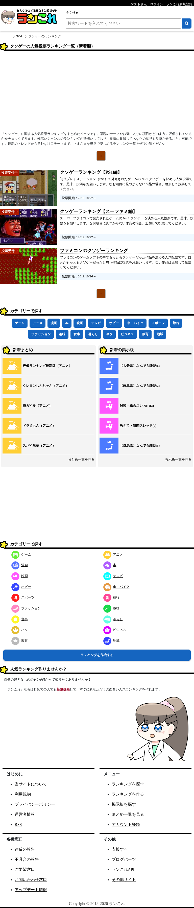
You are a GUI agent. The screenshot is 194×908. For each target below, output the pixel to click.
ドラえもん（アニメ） (39, 425)
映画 (80, 323)
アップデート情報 (31, 890)
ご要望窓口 (25, 869)
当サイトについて (31, 784)
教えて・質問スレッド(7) (138, 425)
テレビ (96, 323)
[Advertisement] (97, 92)
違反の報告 (25, 849)
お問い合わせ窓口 (31, 879)
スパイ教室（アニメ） (39, 445)
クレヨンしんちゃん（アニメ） (46, 386)
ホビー (114, 323)
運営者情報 (25, 814)
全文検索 (72, 12)
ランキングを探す (128, 784)
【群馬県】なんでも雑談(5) (140, 445)
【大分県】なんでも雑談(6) (140, 366)
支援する (120, 849)
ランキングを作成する (97, 655)
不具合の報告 (27, 859)
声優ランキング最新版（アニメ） (47, 366)
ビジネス (127, 334)
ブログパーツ (124, 859)
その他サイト (124, 879)
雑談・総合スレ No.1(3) (137, 406)
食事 (77, 334)
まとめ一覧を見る (81, 459)
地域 (160, 334)
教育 (145, 334)
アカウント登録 (126, 824)
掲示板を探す (124, 804)
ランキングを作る (128, 794)
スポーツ (158, 323)
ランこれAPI (123, 869)
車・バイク (135, 323)
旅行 (176, 323)
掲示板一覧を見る (178, 459)
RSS (18, 824)
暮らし (93, 334)
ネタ (109, 334)
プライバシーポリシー (35, 804)
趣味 (62, 334)
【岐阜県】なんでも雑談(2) (140, 386)
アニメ (37, 323)
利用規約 (23, 794)
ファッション (41, 334)
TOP (19, 36)
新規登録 (63, 689)
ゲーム (20, 323)
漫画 (54, 323)
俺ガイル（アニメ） (37, 406)
